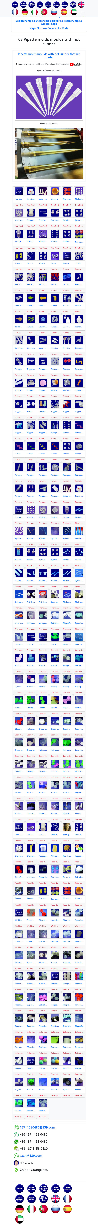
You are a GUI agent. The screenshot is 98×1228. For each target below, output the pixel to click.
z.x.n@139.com (31, 1155)
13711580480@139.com (37, 1127)
